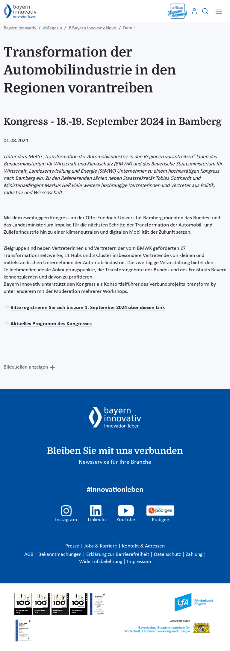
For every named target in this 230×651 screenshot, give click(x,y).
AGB (29, 554)
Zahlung (195, 554)
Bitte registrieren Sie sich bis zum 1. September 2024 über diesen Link (87, 308)
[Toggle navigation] (218, 11)
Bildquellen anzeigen (26, 367)
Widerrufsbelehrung (101, 562)
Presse (73, 546)
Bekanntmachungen (60, 554)
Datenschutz (168, 554)
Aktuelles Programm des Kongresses (51, 324)
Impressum (139, 562)
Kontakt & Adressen (143, 546)
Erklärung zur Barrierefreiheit (118, 554)
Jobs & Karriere (101, 546)
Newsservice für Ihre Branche (115, 462)
